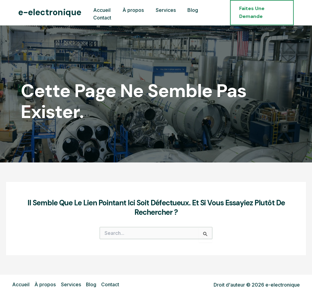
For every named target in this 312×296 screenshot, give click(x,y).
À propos (45, 285)
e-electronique (49, 12)
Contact (110, 285)
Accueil (21, 285)
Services (71, 285)
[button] (260, 12)
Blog (91, 285)
